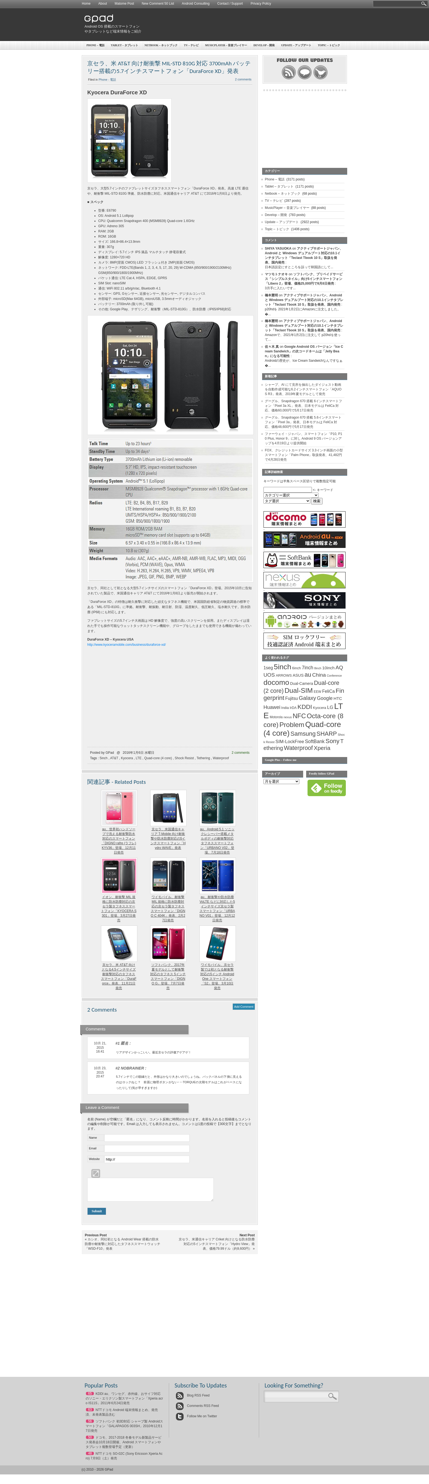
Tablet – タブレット (124, 45)
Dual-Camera (301, 683)
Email (93, 1148)
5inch (104, 758)
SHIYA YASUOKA (278, 248)
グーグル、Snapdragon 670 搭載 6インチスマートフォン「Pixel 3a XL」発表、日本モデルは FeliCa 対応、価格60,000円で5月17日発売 (303, 405)
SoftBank (315, 741)
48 (90, 1457)
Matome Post (124, 3)
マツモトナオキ (276, 274)
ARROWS (284, 675)
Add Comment (243, 1006)
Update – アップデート (296, 45)
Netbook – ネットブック (161, 45)
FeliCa (328, 691)
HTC (338, 698)
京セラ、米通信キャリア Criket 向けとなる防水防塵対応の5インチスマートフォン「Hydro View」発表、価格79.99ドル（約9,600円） (217, 1248)
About (102, 3)
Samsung (303, 733)
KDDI (304, 706)
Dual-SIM (299, 690)
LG (330, 707)
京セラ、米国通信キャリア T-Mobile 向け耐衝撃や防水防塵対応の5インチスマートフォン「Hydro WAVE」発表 (168, 838)
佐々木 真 (272, 347)
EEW (317, 692)
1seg (268, 667)
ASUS (298, 675)
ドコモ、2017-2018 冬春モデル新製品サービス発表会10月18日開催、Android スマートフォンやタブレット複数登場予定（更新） (123, 1446)
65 (90, 1398)
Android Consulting (196, 3)
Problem (291, 724)
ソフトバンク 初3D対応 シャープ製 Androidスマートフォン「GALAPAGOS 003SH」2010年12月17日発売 (124, 1430)
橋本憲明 (271, 295)
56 (90, 1425)
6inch (296, 668)
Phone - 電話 (107, 79)
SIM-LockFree (290, 741)
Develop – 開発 (264, 45)
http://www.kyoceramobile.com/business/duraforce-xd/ (126, 645)
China (319, 675)
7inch (307, 667)
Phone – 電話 (95, 45)
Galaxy (307, 698)
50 (90, 1441)
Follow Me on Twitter (196, 1420)
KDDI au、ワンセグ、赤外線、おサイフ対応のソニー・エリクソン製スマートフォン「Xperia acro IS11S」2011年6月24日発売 (124, 1402)
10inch (328, 667)
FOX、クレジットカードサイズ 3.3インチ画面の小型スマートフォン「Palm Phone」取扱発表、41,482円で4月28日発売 (304, 454)
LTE (138, 758)
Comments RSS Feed (197, 1410)
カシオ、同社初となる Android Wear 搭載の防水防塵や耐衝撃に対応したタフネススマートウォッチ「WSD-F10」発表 (122, 1248)
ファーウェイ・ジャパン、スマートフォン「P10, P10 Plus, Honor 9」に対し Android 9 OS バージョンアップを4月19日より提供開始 (303, 438)
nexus (287, 717)
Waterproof (221, 758)
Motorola (276, 717)
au (308, 674)
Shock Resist (184, 758)
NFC (299, 716)
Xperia (322, 748)
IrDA (293, 708)
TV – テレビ (191, 45)
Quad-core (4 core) (158, 758)
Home (86, 3)
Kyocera (127, 758)
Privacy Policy (261, 3)
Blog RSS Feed (193, 1399)
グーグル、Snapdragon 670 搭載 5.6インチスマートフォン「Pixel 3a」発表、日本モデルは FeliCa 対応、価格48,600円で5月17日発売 (303, 422)
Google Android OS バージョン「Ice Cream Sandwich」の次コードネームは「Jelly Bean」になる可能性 (304, 351)
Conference (334, 675)
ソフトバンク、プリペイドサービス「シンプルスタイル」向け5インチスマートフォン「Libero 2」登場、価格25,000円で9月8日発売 (304, 278)
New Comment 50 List (158, 3)
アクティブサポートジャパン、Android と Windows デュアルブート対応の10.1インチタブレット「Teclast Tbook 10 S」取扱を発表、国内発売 (304, 299)
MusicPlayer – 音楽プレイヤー (226, 45)
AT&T (114, 758)
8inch (317, 668)
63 (90, 1414)
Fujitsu (291, 698)
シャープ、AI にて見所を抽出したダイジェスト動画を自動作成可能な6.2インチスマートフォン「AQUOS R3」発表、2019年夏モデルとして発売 (303, 389)
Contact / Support (230, 3)
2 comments (243, 79)
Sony (333, 741)
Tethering (203, 758)
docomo (276, 682)
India (285, 708)
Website (94, 1159)
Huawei (271, 707)
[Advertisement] (246, 24)
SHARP (327, 734)
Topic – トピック (329, 45)
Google (325, 698)
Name (93, 1137)
